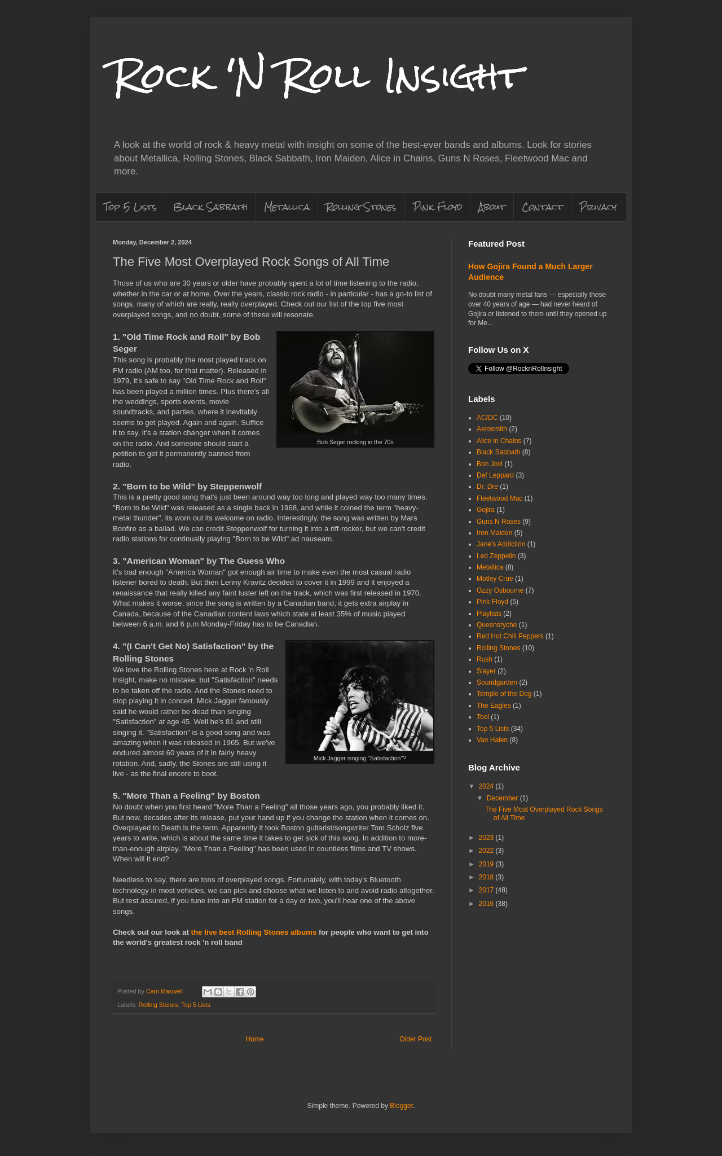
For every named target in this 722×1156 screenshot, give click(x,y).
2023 (487, 838)
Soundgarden (497, 682)
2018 (487, 877)
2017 (487, 890)
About (491, 207)
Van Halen (492, 740)
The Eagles (494, 706)
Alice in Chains (499, 441)
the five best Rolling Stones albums (253, 932)
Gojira (486, 510)
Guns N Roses (499, 522)
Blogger (401, 1106)
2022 (487, 851)
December (503, 798)
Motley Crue (495, 579)
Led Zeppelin (496, 556)
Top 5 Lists (130, 207)
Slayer (486, 671)
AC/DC (487, 418)
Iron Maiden (494, 533)
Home (255, 1039)
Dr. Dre (487, 487)
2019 (487, 864)
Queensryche (497, 625)
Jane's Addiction (501, 544)
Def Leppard (495, 475)
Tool (483, 717)
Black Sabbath (210, 207)
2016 (487, 904)
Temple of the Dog (504, 694)
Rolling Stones (361, 207)
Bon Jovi (490, 464)
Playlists (489, 614)
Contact (542, 207)
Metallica (287, 207)
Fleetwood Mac (499, 498)
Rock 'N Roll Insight (317, 75)
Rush (484, 659)
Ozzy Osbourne (500, 590)
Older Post (415, 1039)
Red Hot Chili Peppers (510, 636)
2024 (487, 786)
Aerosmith (492, 429)
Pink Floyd (437, 207)
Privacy (598, 207)
